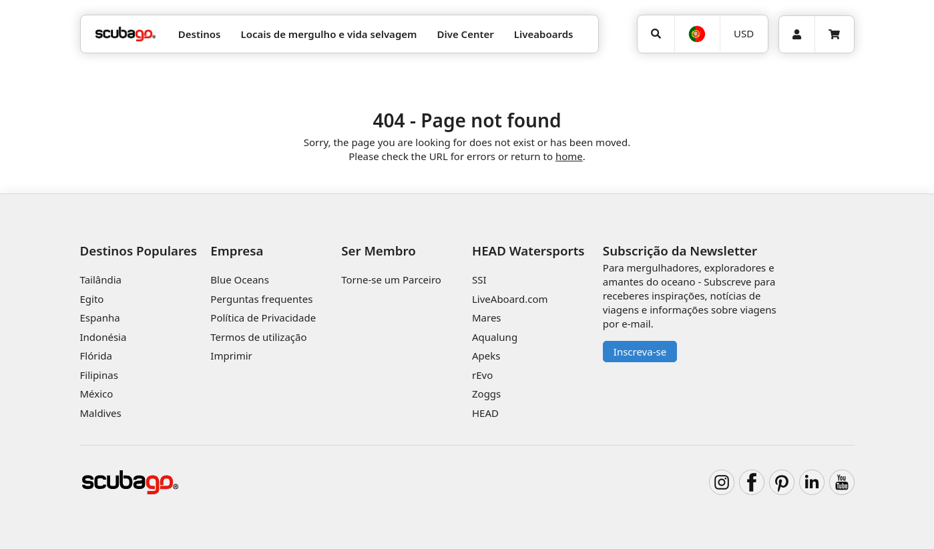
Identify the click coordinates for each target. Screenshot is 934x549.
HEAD (485, 413)
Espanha (100, 317)
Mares (486, 317)
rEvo (482, 375)
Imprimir (231, 355)
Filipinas (99, 375)
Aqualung (494, 337)
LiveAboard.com (510, 299)
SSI (479, 279)
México (96, 393)
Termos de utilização (258, 337)
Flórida (96, 355)
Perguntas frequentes (261, 299)
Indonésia (103, 337)
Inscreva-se (640, 351)
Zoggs (486, 393)
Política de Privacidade (263, 317)
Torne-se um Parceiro (391, 279)
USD (744, 33)
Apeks (486, 355)
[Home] (125, 34)
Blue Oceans (239, 279)
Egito (92, 299)
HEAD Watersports (528, 250)
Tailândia (101, 279)
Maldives (101, 413)
